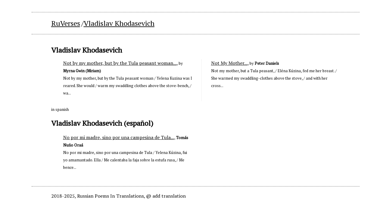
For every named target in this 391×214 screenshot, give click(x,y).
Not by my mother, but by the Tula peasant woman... (120, 63)
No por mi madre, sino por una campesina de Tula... (118, 137)
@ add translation (166, 196)
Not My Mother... (229, 63)
